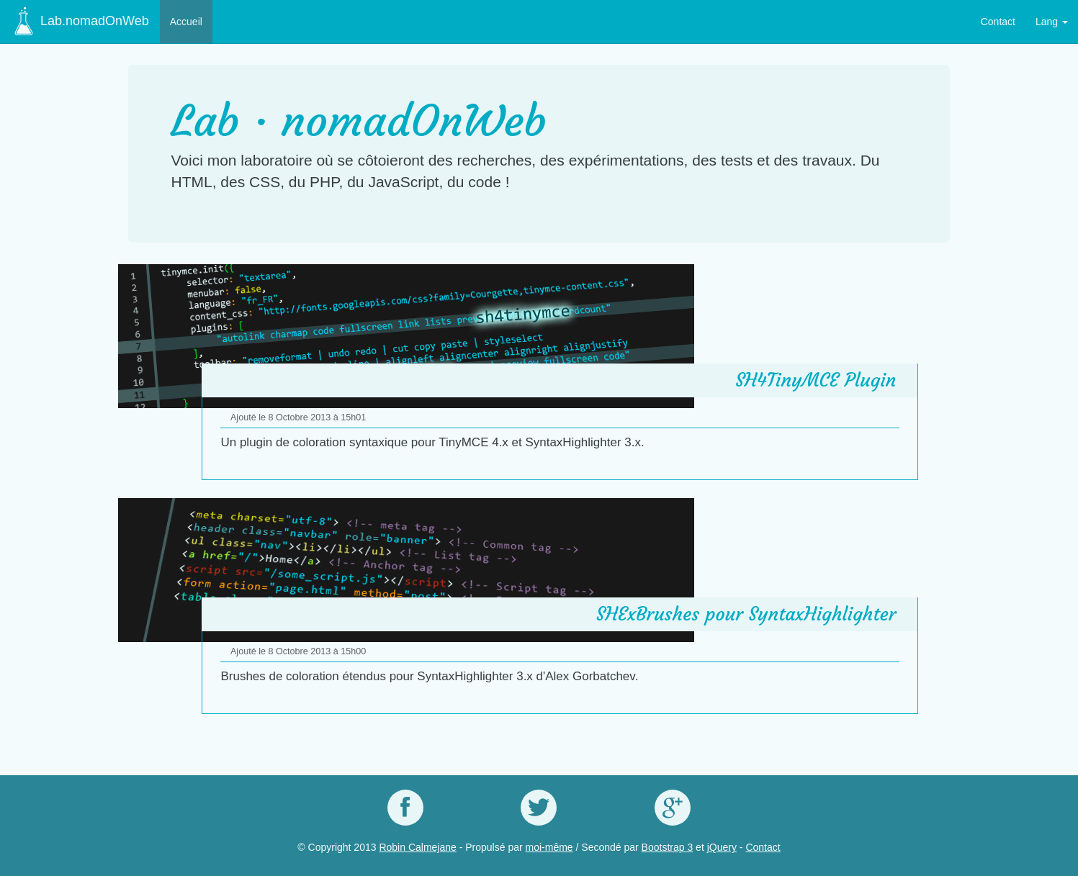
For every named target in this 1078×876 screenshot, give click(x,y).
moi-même (549, 847)
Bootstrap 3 (667, 847)
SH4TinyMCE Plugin (815, 380)
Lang (1052, 21)
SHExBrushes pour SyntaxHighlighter (746, 614)
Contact (998, 21)
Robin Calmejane (417, 847)
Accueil (186, 21)
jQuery (722, 847)
